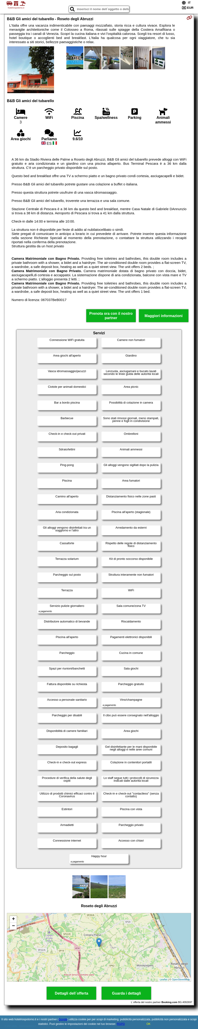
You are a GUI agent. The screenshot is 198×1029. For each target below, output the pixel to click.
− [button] (13, 926)
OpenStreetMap (181, 979)
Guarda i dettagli (126, 993)
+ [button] (13, 919)
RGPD (121, 1024)
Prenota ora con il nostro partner (111, 316)
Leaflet (163, 979)
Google (63, 1019)
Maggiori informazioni (164, 316)
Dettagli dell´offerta (71, 993)
